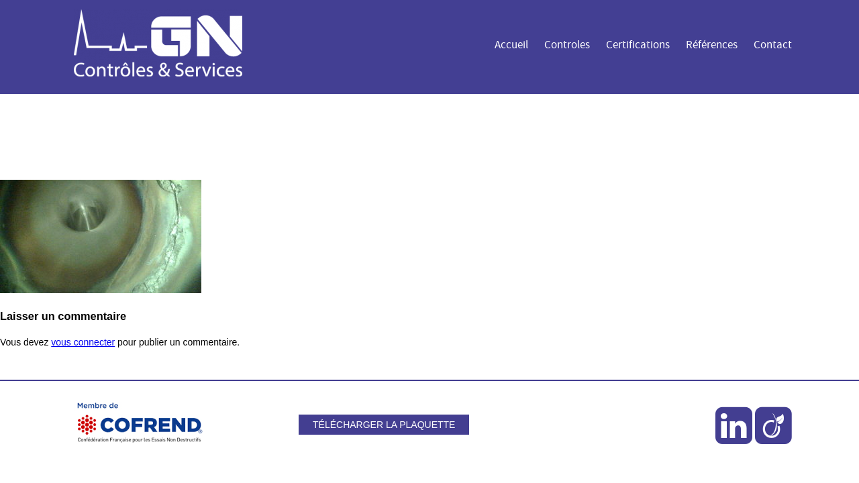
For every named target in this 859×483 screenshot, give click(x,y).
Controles (567, 45)
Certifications (638, 45)
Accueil (511, 45)
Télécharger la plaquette (384, 424)
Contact (773, 45)
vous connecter (83, 342)
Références (712, 45)
